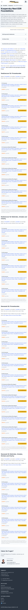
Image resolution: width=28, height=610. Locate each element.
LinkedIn (3, 603)
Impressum (3, 585)
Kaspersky (11, 5)
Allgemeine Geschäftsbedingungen (7, 588)
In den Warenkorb (22, 89)
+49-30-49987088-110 (11, 562)
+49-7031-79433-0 (6, 578)
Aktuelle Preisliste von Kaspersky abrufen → (17, 29)
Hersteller (5, 5)
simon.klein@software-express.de (13, 563)
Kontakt (2, 598)
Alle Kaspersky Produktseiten (8, 34)
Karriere (2, 601)
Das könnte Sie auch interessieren (9, 43)
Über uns (2, 599)
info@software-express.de (7, 580)
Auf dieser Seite (5, 39)
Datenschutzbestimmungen (6, 587)
